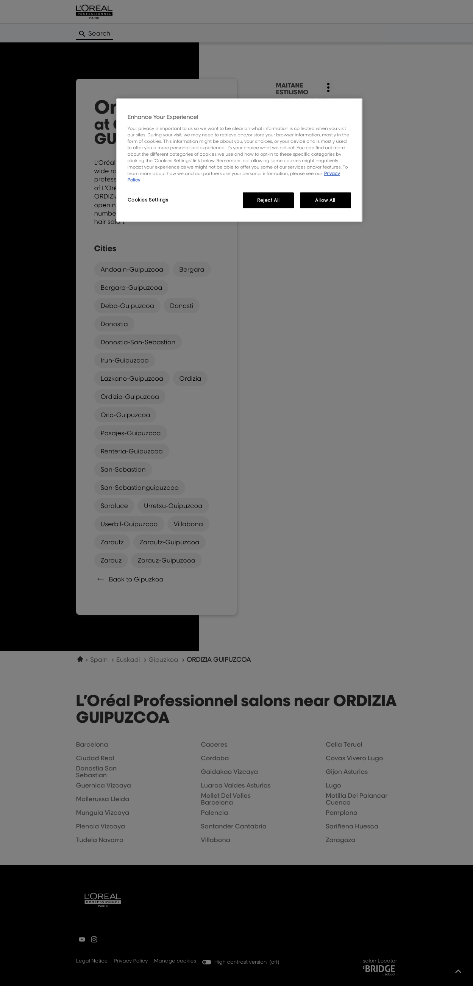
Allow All (325, 200)
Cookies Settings (148, 200)
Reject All (268, 200)
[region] (239, 160)
